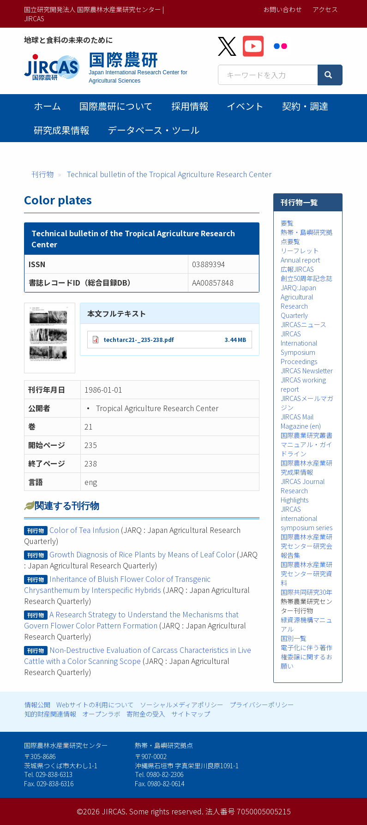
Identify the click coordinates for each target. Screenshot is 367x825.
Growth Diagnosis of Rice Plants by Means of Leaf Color (142, 554)
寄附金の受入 (145, 713)
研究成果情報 (61, 130)
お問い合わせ (282, 9)
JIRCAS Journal (303, 481)
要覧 (287, 222)
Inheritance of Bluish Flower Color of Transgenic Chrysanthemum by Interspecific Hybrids (117, 584)
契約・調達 (305, 106)
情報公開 (37, 704)
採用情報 (189, 106)
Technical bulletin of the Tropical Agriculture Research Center (169, 173)
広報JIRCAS (297, 269)
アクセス (325, 9)
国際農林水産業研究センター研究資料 (306, 573)
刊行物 (42, 173)
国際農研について (116, 106)
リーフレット (300, 250)
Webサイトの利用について (95, 704)
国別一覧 (294, 638)
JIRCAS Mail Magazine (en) (301, 421)
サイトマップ (190, 713)
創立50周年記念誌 (306, 278)
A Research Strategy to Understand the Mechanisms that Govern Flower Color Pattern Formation (131, 620)
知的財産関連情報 (50, 713)
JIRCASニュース (303, 324)
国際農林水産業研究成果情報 (306, 467)
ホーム (47, 106)
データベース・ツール (153, 130)
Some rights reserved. (166, 811)
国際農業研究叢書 (306, 435)
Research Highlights (294, 495)
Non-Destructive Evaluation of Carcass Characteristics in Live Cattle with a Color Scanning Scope (137, 655)
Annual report (300, 259)
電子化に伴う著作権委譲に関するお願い (306, 656)
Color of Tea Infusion (84, 529)
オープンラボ (101, 713)
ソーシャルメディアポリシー (181, 704)
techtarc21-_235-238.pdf (138, 339)
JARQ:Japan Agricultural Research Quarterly (298, 301)
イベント (245, 106)
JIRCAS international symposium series (306, 518)
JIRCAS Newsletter (307, 370)
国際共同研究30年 (306, 592)
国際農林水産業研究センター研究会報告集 (306, 546)
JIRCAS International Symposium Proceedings (299, 347)
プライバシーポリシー (261, 704)
